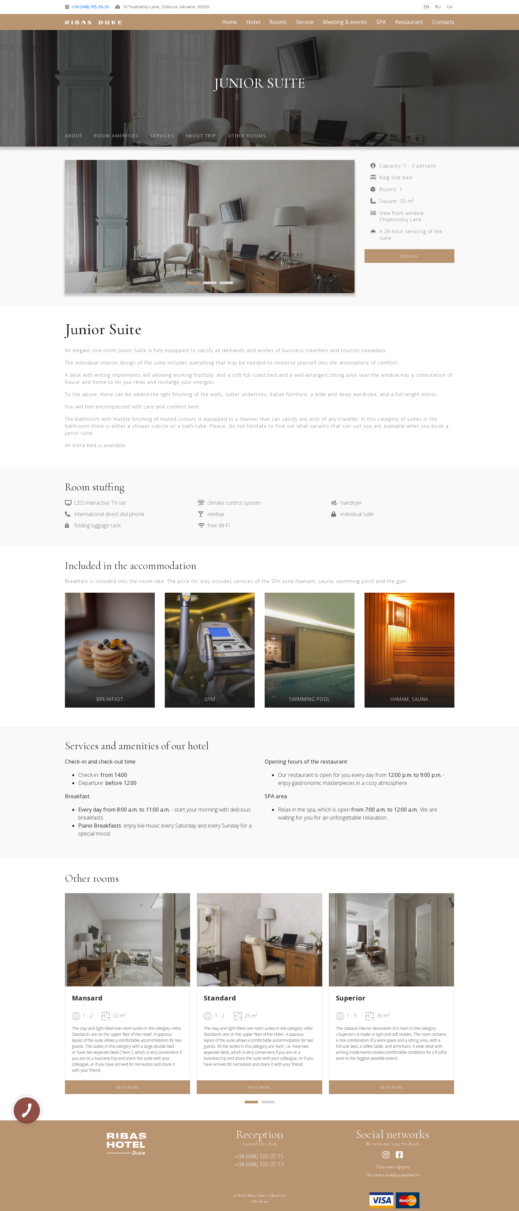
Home (229, 22)
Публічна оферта (392, 1167)
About (74, 136)
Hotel (253, 22)
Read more (127, 1087)
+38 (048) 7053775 (259, 1156)
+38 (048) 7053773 (259, 1164)
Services (162, 136)
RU (438, 7)
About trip (201, 136)
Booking (409, 256)
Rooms (278, 22)
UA (449, 7)
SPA (381, 22)
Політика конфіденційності (393, 1175)
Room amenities (116, 136)
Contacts (443, 22)
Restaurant (409, 22)
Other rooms (247, 136)
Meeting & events (345, 22)
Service (305, 22)
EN (426, 7)
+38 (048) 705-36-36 (90, 7)
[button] (193, 284)
